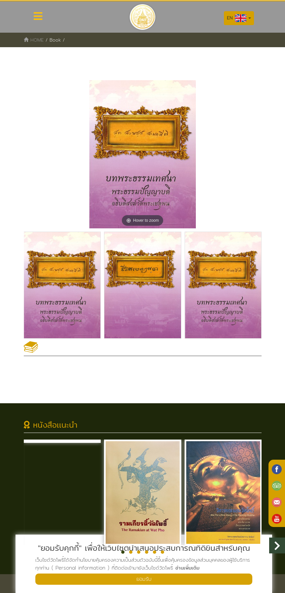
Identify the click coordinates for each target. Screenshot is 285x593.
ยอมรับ (144, 579)
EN (239, 18)
